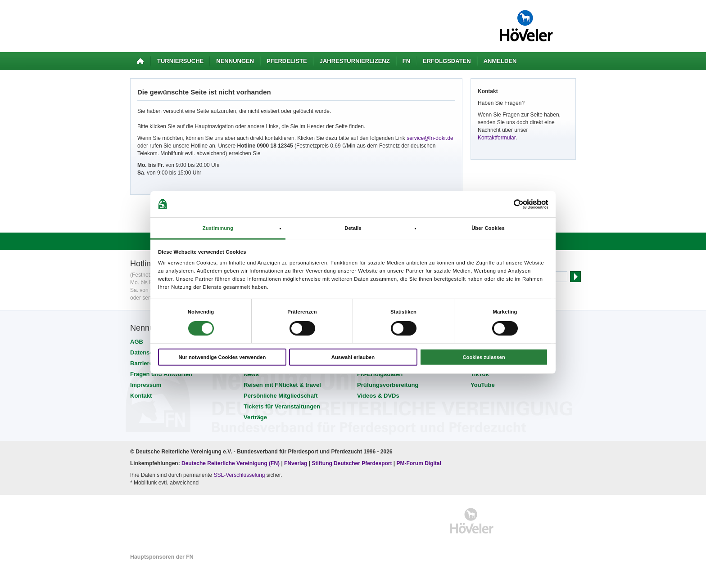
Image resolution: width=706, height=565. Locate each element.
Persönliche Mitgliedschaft (281, 395)
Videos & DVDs (378, 395)
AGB (136, 341)
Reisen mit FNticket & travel (282, 384)
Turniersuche (180, 61)
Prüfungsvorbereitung (388, 384)
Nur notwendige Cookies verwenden (222, 357)
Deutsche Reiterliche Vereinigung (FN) (230, 463)
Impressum (145, 384)
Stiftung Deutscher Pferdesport (352, 463)
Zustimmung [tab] (218, 228)
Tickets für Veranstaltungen (282, 406)
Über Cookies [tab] (488, 228)
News (251, 374)
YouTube (483, 384)
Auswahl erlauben (353, 357)
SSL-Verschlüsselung (239, 475)
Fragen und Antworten (161, 374)
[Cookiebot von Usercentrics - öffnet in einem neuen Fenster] (508, 204)
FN (406, 61)
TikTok (480, 374)
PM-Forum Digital (419, 463)
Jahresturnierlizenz (355, 61)
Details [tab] (353, 228)
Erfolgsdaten (447, 61)
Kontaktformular (497, 138)
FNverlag (296, 463)
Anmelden (500, 61)
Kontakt (141, 395)
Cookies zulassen (483, 357)
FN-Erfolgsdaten (380, 374)
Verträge (255, 417)
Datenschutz (147, 352)
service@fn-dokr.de (430, 138)
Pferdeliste (287, 61)
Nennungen (235, 61)
